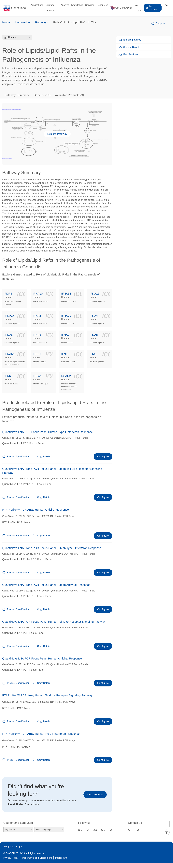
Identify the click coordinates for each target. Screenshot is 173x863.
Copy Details (43, 456)
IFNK (8, 376)
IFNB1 (37, 354)
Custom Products (50, 8)
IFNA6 (37, 334)
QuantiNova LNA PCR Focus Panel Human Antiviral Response (42, 658)
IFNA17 (9, 315)
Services (89, 5)
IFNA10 (38, 293)
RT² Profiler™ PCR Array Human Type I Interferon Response (41, 733)
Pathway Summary (17, 95)
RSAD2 (66, 376)
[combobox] (19, 37)
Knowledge (77, 5)
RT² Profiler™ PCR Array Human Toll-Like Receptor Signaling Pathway (47, 695)
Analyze (65, 5)
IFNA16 (94, 293)
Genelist (42, 95)
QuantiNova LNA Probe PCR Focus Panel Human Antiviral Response (46, 584)
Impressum (61, 858)
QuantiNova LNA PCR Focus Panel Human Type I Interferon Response (47, 432)
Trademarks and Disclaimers (37, 858)
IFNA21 (66, 315)
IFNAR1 (10, 354)
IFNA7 (65, 334)
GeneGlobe (18, 7)
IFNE (64, 354)
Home (6, 22)
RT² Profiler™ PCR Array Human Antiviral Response (35, 509)
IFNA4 (94, 315)
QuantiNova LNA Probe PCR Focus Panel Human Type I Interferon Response (51, 548)
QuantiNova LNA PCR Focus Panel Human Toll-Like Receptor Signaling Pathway (54, 621)
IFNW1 (37, 376)
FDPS (8, 293)
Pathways (41, 22)
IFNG (93, 354)
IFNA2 (37, 315)
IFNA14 (66, 293)
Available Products (69, 95)
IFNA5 (9, 334)
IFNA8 (94, 334)
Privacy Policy (10, 858)
